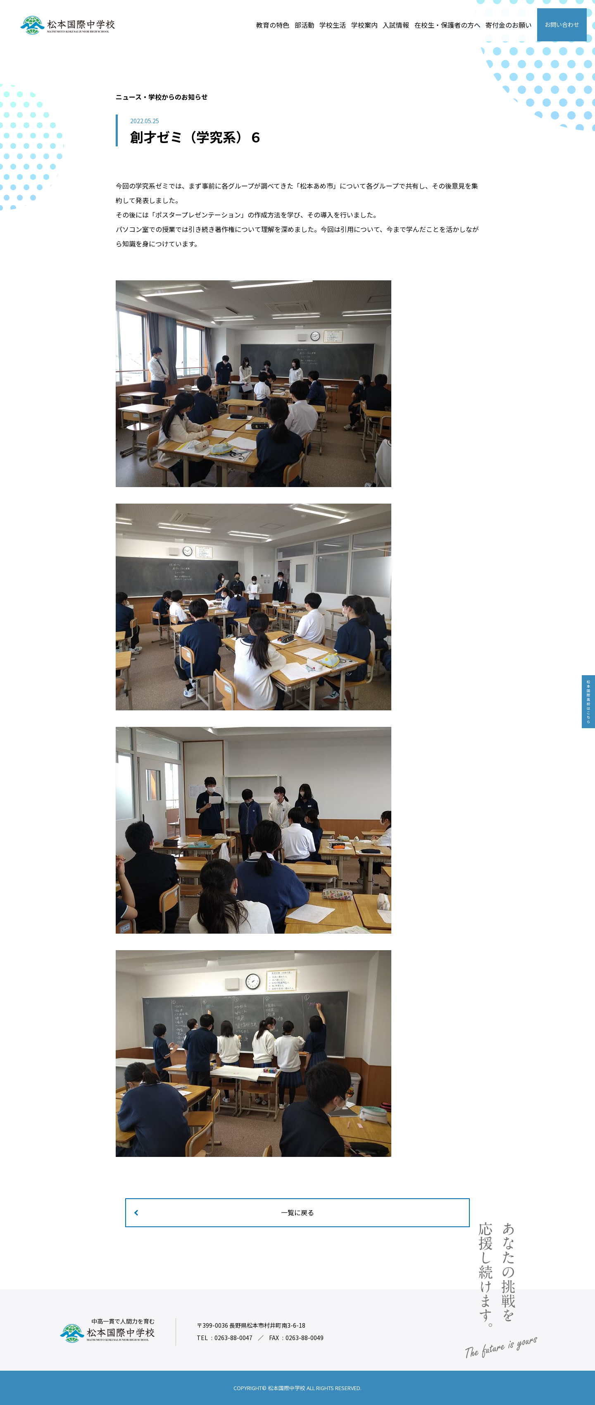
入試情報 (396, 25)
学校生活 (332, 25)
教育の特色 (272, 25)
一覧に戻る (297, 1212)
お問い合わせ (562, 24)
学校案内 (364, 25)
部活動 (304, 25)
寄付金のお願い (509, 25)
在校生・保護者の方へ (447, 25)
